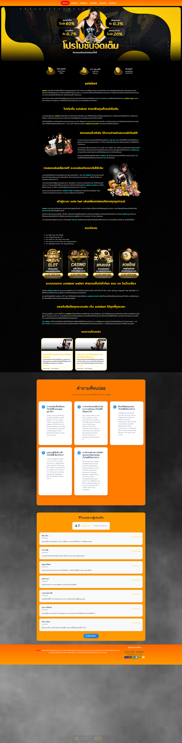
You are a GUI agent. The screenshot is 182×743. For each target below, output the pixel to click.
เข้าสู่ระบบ (84, 6)
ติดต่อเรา (112, 6)
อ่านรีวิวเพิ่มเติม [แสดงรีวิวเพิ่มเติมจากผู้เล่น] (91, 642)
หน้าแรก (65, 6)
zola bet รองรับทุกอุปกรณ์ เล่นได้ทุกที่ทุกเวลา (90, 362)
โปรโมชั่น (93, 6)
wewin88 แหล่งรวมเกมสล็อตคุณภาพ (57, 362)
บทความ (74, 6)
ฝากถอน (103, 6)
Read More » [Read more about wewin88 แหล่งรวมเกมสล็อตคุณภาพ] (46, 372)
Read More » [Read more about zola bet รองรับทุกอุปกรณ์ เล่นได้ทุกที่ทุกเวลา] (80, 372)
